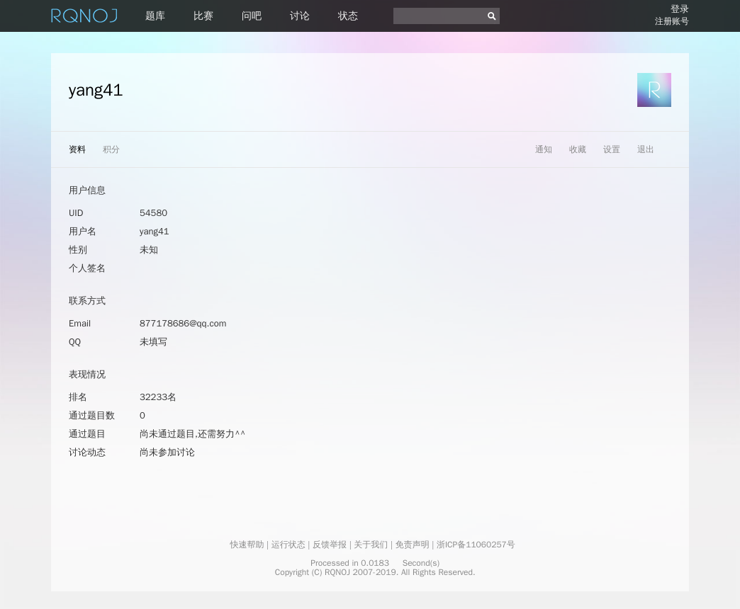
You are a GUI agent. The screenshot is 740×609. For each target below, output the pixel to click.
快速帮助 (247, 544)
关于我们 (371, 544)
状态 (348, 16)
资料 (77, 149)
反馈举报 (330, 544)
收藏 (577, 149)
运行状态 (288, 544)
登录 (680, 9)
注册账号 (672, 21)
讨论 (300, 16)
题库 (155, 16)
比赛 (203, 16)
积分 (111, 149)
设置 (611, 149)
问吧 (252, 16)
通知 (543, 149)
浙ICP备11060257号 (476, 544)
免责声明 (413, 544)
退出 (645, 149)
